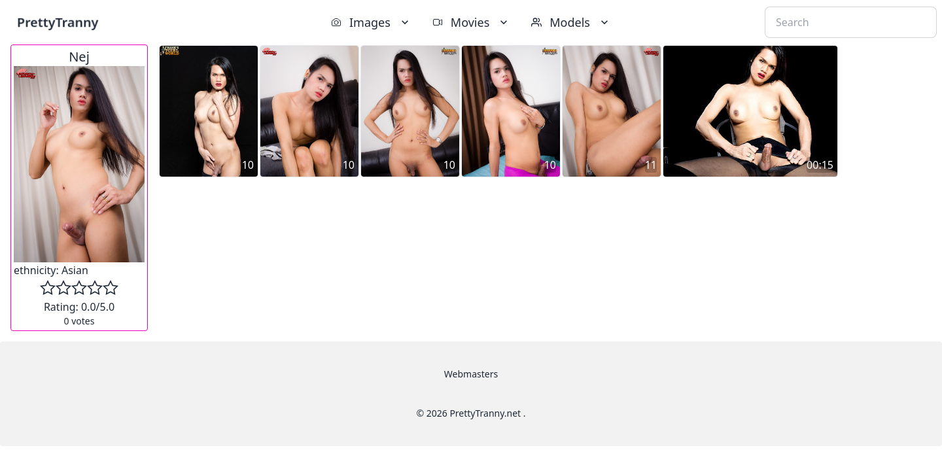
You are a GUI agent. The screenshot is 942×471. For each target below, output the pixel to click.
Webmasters (471, 374)
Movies (471, 22)
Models (571, 22)
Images (371, 22)
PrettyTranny (57, 22)
